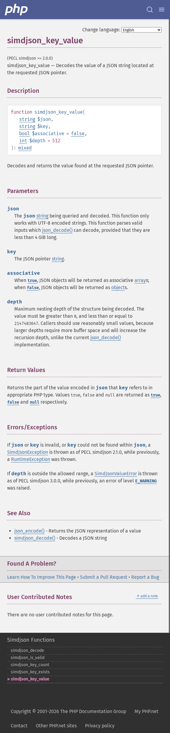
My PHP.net (146, 711)
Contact (19, 726)
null (34, 402)
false (77, 133)
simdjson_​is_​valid (27, 657)
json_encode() (29, 531)
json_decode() (57, 230)
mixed (25, 148)
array (140, 280)
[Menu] (162, 10)
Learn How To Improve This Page (41, 577)
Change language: (101, 30)
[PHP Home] (17, 9)
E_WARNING (146, 481)
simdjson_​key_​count (30, 664)
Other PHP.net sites (56, 726)
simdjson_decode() (34, 538)
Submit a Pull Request (103, 577)
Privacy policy (100, 726)
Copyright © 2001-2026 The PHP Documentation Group (68, 711)
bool (24, 133)
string (27, 119)
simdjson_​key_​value (30, 679)
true (32, 280)
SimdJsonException (27, 452)
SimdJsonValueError (116, 473)
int (23, 140)
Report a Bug (145, 577)
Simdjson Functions (31, 640)
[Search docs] (150, 10)
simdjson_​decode (27, 650)
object (118, 287)
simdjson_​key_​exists (30, 672)
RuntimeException (30, 459)
